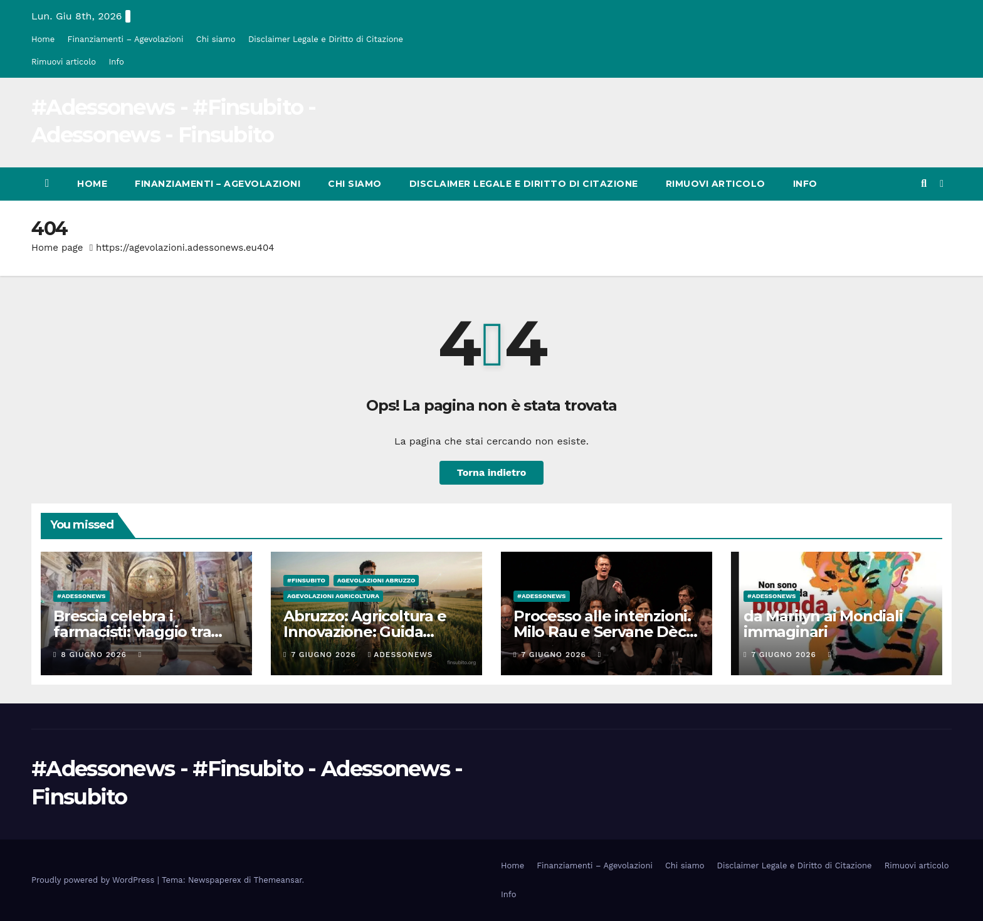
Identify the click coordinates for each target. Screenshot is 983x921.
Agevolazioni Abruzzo (376, 580)
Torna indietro (492, 472)
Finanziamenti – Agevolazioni (126, 39)
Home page (57, 247)
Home (43, 39)
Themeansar (278, 880)
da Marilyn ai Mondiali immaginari (823, 624)
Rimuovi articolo (63, 61)
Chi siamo (216, 39)
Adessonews (400, 654)
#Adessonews (81, 595)
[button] (924, 183)
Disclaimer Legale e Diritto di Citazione (325, 39)
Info (116, 61)
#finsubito (306, 580)
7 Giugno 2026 (325, 654)
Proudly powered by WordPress (94, 880)
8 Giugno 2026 (95, 654)
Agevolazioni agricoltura (333, 595)
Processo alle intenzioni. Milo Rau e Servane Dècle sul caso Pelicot (606, 631)
